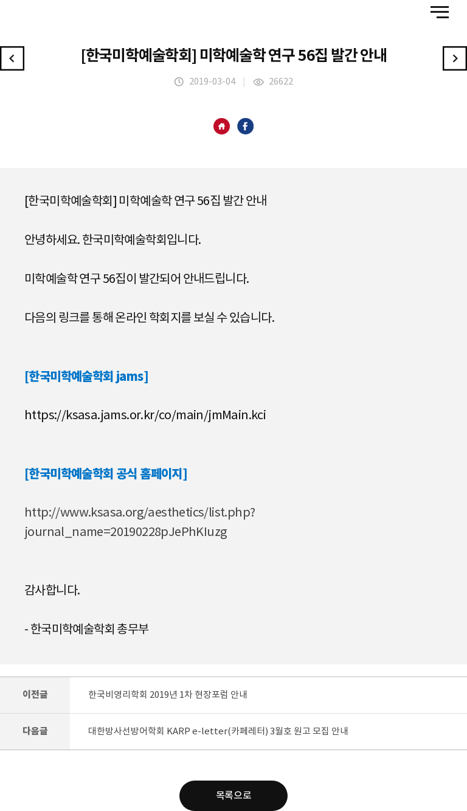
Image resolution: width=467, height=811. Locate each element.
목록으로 (233, 795)
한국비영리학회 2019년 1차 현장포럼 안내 (167, 695)
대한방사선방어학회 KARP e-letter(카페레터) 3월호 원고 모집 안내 (218, 731)
